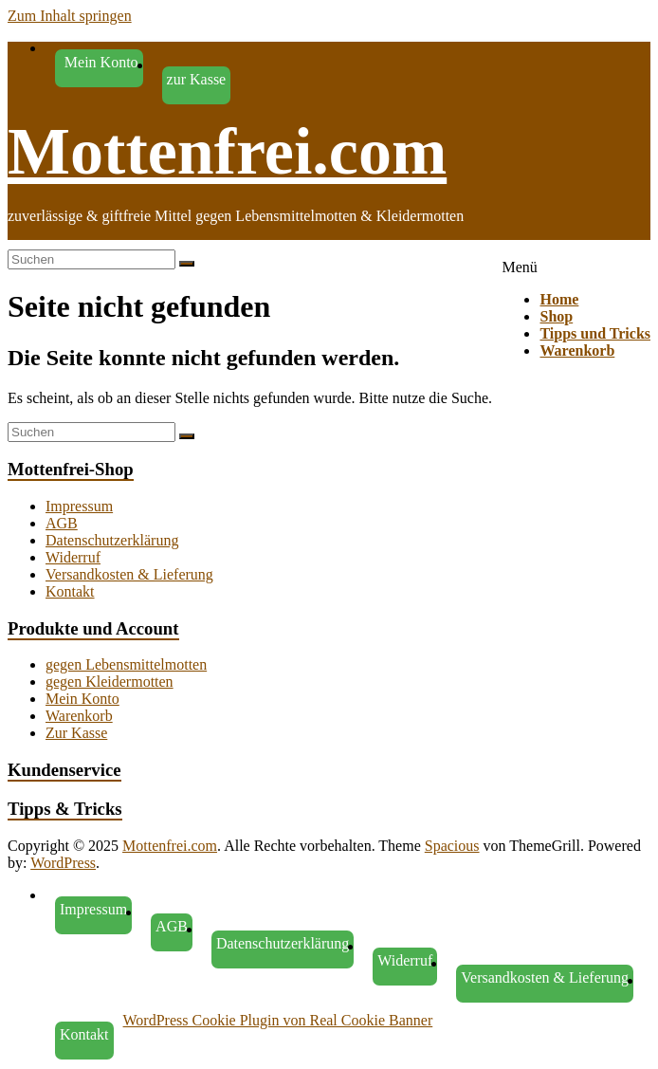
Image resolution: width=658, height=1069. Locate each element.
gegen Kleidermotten (110, 681)
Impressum (79, 506)
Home (558, 299)
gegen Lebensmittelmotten (126, 664)
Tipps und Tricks (594, 333)
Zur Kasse (76, 733)
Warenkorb (576, 350)
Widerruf (73, 557)
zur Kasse (197, 79)
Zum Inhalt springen (70, 16)
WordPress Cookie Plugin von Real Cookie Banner (278, 1020)
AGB (62, 523)
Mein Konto (82, 699)
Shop (556, 316)
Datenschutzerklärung (112, 540)
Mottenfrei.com (227, 151)
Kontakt (70, 591)
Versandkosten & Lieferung (129, 574)
